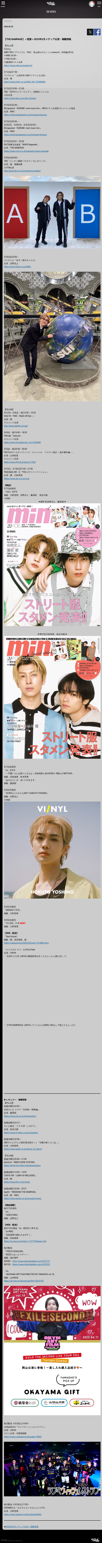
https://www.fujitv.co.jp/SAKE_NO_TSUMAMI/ (25, 82)
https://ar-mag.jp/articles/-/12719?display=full (25, 1241)
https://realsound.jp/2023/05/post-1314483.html (26, 943)
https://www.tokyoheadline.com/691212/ (31, 1261)
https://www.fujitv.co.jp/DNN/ (17, 267)
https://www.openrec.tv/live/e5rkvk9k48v (22, 1514)
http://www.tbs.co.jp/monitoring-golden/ (22, 171)
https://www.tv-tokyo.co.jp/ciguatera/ (21, 1132)
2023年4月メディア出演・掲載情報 (22, 1526)
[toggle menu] (99, 3)
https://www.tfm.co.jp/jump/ (17, 1182)
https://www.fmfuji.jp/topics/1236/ (20, 462)
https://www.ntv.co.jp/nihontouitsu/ (20, 1116)
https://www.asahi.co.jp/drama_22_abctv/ (23, 1149)
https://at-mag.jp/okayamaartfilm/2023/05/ (24, 1281)
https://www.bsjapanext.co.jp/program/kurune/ (25, 115)
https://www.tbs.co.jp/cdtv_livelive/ (20, 98)
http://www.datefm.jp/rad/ (16, 426)
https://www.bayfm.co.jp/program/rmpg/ (22, 1198)
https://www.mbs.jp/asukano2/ (18, 65)
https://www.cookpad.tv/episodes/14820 (22, 1437)
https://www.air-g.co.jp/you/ (17, 478)
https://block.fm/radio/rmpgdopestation (22, 1165)
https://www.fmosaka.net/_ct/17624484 (22, 442)
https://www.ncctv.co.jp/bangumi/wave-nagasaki (26, 151)
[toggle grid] (3, 3)
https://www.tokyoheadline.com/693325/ (31, 1264)
